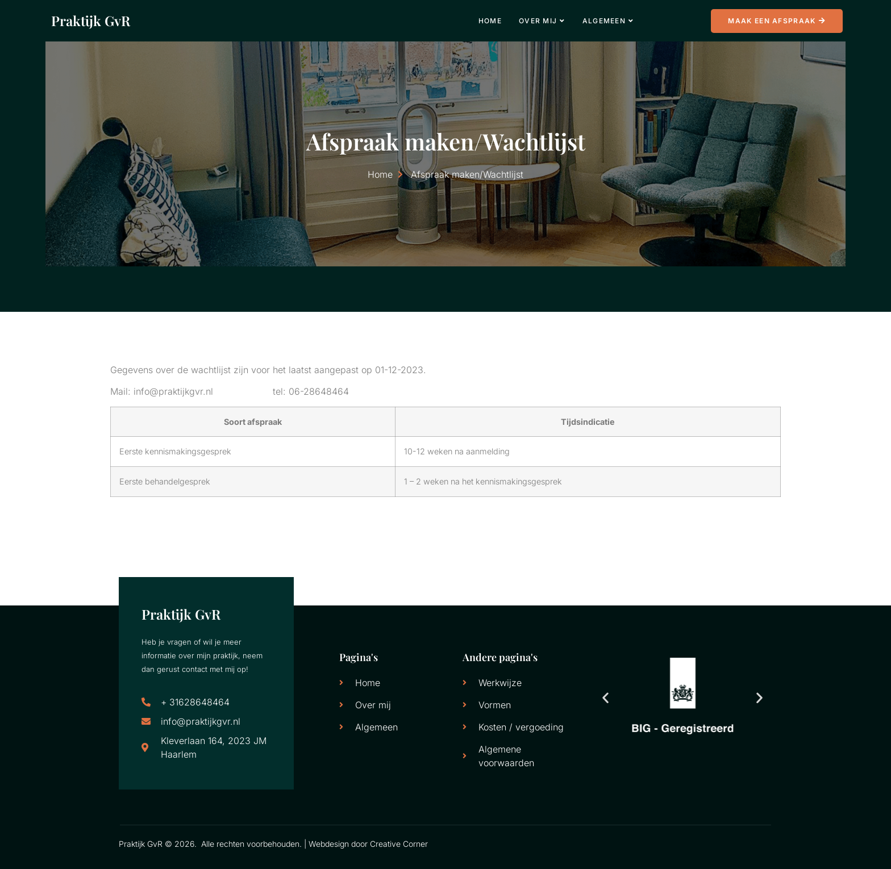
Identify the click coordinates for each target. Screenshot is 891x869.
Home (490, 20)
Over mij (542, 20)
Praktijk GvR (90, 20)
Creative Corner (399, 844)
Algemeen (608, 20)
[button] (605, 698)
